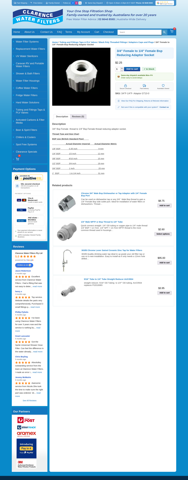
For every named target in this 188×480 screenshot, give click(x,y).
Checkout (108, 32)
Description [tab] (62, 116)
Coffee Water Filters (27, 88)
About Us (29, 32)
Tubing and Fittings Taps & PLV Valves (30, 111)
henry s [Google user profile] (18, 291)
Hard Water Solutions (27, 102)
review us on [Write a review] (24, 265)
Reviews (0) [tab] (78, 116)
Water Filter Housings (27, 80)
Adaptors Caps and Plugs (141, 42)
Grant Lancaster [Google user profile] (22, 336)
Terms (68, 32)
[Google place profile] (28, 253)
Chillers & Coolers (26, 137)
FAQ (59, 32)
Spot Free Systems (26, 144)
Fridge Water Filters (26, 95)
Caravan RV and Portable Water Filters (30, 65)
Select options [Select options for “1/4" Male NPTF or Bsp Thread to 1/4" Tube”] (163, 234)
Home (16, 32)
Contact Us (46, 32)
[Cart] (171, 32)
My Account (83, 32)
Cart (97, 32)
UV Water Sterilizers (27, 56)
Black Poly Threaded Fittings (113, 42)
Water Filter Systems (27, 41)
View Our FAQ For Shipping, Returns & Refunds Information (143, 101)
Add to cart (132, 69)
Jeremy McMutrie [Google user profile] (23, 377)
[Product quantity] (118, 69)
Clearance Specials (26, 151)
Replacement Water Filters (30, 49)
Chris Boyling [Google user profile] (21, 357)
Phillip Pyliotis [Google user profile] (21, 312)
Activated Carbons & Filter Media (30, 121)
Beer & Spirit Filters (26, 130)
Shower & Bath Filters (28, 73)
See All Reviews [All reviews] (29, 400)
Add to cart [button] (164, 205)
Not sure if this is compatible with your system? (143, 107)
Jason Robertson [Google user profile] (23, 271)
